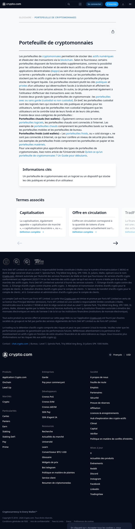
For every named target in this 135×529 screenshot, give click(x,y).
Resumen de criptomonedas (56, 482)
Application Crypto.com (14, 377)
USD (128, 354)
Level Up (6, 387)
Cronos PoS (48, 396)
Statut (68, 521)
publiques (101, 82)
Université (47, 441)
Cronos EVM (48, 401)
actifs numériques (103, 56)
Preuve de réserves (100, 403)
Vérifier (94, 433)
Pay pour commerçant (53, 382)
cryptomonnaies (51, 56)
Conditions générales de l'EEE (15, 521)
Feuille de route (98, 382)
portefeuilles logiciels (31, 122)
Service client (49, 477)
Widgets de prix (50, 462)
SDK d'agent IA (49, 417)
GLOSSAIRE (25, 17)
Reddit (93, 468)
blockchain (67, 60)
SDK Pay (46, 412)
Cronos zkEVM (49, 407)
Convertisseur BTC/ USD (54, 452)
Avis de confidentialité (39, 521)
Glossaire (47, 457)
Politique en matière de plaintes (58, 472)
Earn (4, 426)
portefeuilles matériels (32, 144)
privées (23, 85)
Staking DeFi (8, 436)
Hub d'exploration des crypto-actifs (108, 418)
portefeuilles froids (77, 133)
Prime (5, 447)
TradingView (96, 494)
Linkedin (94, 489)
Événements (96, 463)
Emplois (94, 387)
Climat (93, 423)
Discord (94, 473)
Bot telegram (49, 467)
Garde (45, 377)
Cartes (5, 416)
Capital (94, 428)
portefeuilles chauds (46, 126)
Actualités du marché (53, 436)
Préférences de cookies (84, 521)
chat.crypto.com (20, 343)
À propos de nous (99, 377)
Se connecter (94, 4)
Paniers (6, 421)
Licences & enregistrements (104, 413)
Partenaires (96, 392)
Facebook (95, 484)
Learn (45, 447)
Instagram (95, 479)
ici (55, 337)
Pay (4, 441)
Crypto (5, 401)
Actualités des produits (102, 458)
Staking (6, 431)
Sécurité (94, 397)
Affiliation (95, 408)
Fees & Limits (57, 521)
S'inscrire (112, 4)
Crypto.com (8, 276)
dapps (55, 71)
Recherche (47, 431)
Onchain (6, 382)
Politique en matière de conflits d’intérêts (111, 439)
